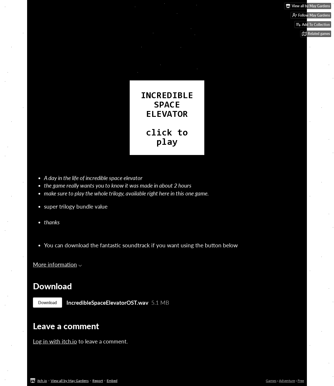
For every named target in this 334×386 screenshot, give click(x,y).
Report (97, 380)
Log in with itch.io (55, 341)
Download (47, 302)
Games (271, 380)
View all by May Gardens (70, 380)
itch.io (42, 380)
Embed (112, 380)
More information (57, 264)
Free (301, 380)
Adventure (287, 380)
